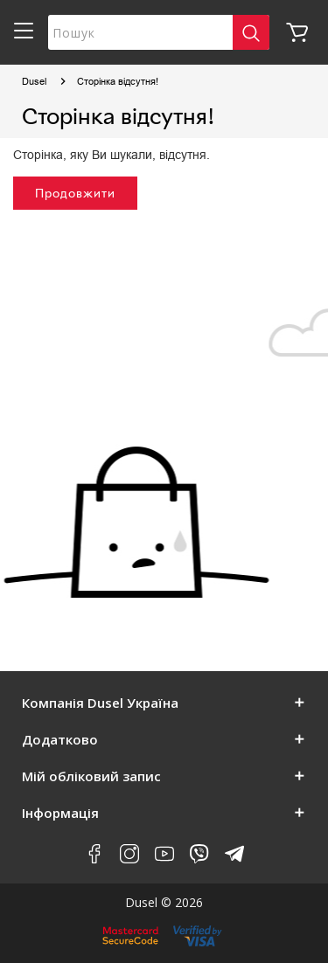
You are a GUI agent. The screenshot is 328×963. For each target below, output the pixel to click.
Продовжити (75, 192)
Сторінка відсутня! (117, 81)
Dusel (34, 81)
